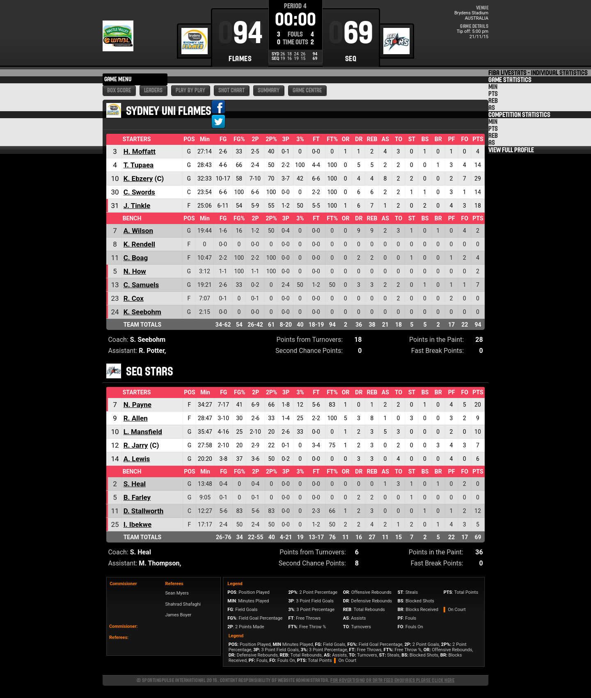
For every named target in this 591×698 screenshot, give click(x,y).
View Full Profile (511, 149)
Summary (268, 90)
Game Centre (307, 90)
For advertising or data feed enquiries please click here (392, 680)
